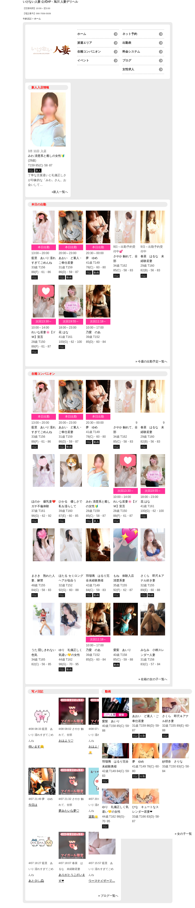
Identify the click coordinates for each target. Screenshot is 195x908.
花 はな (63, 332)
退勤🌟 (93, 816)
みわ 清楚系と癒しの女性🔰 (46, 156)
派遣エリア (84, 42)
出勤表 (126, 42)
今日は (32, 805)
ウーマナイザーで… (102, 880)
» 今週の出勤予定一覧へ (151, 361)
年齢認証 (27, 18)
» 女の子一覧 (183, 834)
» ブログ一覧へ (108, 895)
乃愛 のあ (93, 332)
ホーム (81, 34)
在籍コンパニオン (89, 51)
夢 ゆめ (92, 258)
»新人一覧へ (60, 192)
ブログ (126, 60)
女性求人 (128, 69)
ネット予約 (129, 34)
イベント (83, 60)
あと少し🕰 (36, 880)
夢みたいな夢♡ (69, 810)
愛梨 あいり (123, 650)
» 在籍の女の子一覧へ (152, 679)
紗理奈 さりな (172, 761)
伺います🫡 (36, 746)
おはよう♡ (66, 740)
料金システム (131, 51)
